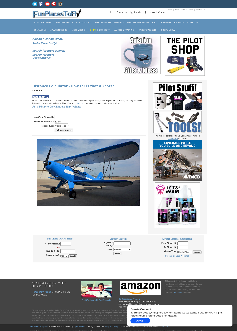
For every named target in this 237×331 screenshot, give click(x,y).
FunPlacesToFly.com (39, 326)
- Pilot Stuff (100, 30)
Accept (140, 320)
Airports (119, 22)
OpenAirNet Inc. (81, 326)
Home (169, 10)
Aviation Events (64, 22)
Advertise (192, 22)
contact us (78, 103)
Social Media (168, 30)
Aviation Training (125, 30)
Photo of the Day (161, 22)
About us (179, 22)
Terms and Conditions (184, 10)
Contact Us (200, 10)
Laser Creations (102, 22)
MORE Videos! (79, 30)
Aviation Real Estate (138, 22)
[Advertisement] (96, 55)
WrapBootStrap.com (114, 326)
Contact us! (40, 30)
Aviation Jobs (83, 22)
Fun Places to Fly (43, 22)
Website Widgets (148, 30)
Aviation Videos (59, 30)
